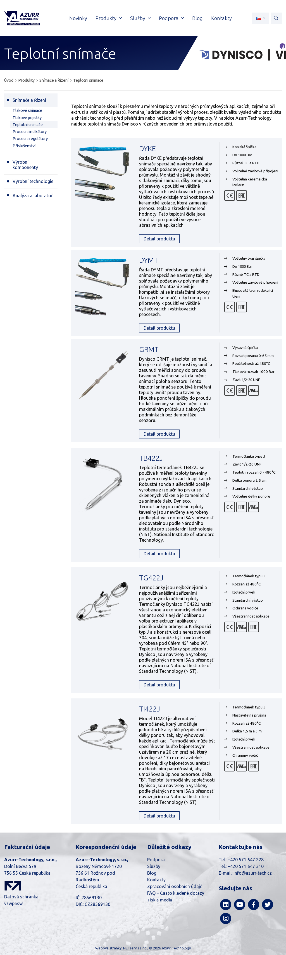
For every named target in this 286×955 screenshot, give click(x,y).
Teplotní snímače (88, 80)
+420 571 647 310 (246, 866)
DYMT (148, 260)
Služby (153, 866)
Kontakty (156, 879)
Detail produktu (159, 238)
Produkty (26, 80)
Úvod (8, 80)
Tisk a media (159, 900)
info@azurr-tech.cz (252, 873)
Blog (151, 873)
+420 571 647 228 (246, 859)
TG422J (151, 578)
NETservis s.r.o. (135, 948)
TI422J (149, 709)
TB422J (151, 458)
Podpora (156, 859)
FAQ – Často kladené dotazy (175, 893)
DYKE (147, 148)
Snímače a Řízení (53, 80)
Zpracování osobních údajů (174, 886)
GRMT (149, 349)
